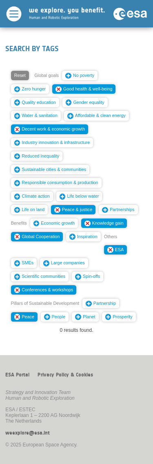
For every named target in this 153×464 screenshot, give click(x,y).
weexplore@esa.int (27, 433)
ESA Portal (17, 375)
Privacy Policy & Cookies (65, 375)
